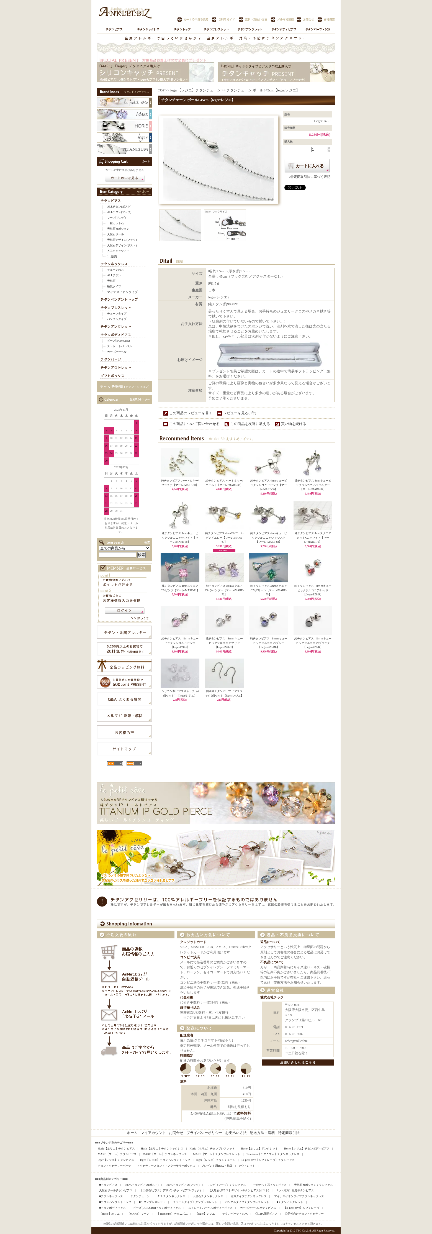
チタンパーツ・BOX (235, 1213)
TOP (161, 90)
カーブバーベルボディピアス (258, 1207)
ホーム (132, 1133)
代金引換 (186, 997)
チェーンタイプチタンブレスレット (195, 1202)
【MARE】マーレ (138, 1213)
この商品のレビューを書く (190, 413)
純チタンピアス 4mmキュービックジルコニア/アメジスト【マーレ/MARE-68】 (268, 537)
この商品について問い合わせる (194, 424)
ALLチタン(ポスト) (119, 206)
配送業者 (186, 1035)
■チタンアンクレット (290, 1202)
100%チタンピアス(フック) (183, 1184)
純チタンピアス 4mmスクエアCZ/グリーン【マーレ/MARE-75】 (268, 590)
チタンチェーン (140, 1196)
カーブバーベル (117, 351)
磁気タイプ (114, 286)
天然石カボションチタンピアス (313, 1184)
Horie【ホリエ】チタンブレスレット (212, 1148)
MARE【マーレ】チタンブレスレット (216, 1154)
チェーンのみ (115, 269)
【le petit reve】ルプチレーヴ (301, 1207)
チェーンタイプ (117, 313)
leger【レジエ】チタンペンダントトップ (165, 1159)
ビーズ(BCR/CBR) (118, 340)
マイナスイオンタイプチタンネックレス (299, 1196)
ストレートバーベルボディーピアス (210, 1207)
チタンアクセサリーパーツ (114, 1165)
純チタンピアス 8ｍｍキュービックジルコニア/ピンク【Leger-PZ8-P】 (180, 643)
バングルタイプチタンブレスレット (247, 1202)
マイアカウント (153, 1133)
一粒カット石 (115, 223)
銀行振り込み (190, 1008)
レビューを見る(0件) (239, 413)
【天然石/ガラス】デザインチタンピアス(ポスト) (238, 1190)
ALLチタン (114, 275)
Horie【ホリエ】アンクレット (259, 1148)
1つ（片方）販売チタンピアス (295, 1190)
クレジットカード (193, 942)
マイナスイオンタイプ (122, 292)
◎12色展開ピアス (266, 1213)
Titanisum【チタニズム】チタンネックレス (272, 1154)
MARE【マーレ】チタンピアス (117, 1154)
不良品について (272, 962)
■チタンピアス (108, 1184)
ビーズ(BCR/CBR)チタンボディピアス (157, 1207)
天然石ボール (115, 234)
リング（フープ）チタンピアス (226, 1184)
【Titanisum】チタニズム (172, 1213)
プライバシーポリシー (204, 1133)
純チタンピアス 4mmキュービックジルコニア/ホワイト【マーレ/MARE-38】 (180, 537)
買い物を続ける (293, 424)
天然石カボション (118, 228)
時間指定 (186, 1056)
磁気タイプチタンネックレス (249, 1196)
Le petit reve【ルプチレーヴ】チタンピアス (268, 1159)
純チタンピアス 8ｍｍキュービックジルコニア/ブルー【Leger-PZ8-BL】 (268, 643)
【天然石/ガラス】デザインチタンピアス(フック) (170, 1190)
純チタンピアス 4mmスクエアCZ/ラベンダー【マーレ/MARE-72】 (224, 590)
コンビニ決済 (190, 957)
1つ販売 (112, 256)
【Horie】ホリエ (109, 1213)
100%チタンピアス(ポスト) (141, 1184)
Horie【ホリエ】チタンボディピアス (307, 1148)
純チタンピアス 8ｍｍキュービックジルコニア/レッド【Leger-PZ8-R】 (313, 590)
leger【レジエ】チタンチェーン (195, 90)
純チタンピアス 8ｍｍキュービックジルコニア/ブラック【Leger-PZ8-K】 (313, 643)
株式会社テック (272, 997)
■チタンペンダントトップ (115, 1202)
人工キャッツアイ (118, 250)
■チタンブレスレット (152, 1202)
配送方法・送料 (262, 1133)
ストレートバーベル (119, 346)
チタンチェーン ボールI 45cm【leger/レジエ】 (263, 90)
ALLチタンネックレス (171, 1196)
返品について (270, 942)
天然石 (111, 280)
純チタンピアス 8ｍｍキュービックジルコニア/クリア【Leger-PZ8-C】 (224, 643)
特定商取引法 (289, 1133)
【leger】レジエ (205, 1213)
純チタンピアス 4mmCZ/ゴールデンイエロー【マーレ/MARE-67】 (224, 537)
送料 (183, 1082)
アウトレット (246, 1165)
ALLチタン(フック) (119, 212)
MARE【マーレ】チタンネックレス (165, 1154)
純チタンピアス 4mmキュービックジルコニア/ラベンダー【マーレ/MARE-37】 (313, 485)
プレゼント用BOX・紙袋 (216, 1165)
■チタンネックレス (111, 1196)
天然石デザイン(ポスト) (122, 245)
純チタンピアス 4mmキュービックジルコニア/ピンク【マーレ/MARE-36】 (268, 485)
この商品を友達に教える (250, 424)
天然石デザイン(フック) (122, 239)
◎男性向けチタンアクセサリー (304, 1213)
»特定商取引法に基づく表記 (309, 177)
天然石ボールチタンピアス (115, 1190)
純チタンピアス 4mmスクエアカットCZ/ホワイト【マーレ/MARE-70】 (313, 537)
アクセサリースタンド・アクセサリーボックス (166, 1165)
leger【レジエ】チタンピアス (116, 1159)
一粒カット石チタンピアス (270, 1184)
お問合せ (176, 1133)
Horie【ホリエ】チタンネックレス (162, 1148)
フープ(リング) (116, 217)
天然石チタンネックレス (208, 1196)
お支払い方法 (236, 1133)
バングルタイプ (117, 319)
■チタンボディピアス (112, 1207)
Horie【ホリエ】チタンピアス (116, 1148)
